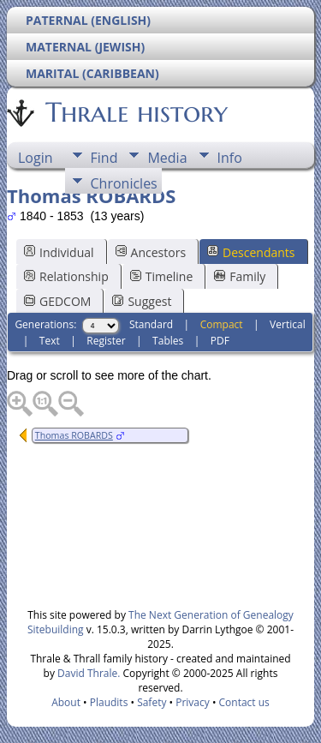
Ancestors (151, 252)
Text (49, 340)
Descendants (250, 252)
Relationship (66, 276)
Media (167, 157)
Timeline (161, 276)
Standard (151, 324)
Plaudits (109, 702)
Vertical (288, 324)
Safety (151, 702)
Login (35, 157)
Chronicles (124, 183)
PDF (220, 340)
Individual (59, 252)
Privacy (192, 702)
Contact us (244, 702)
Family (239, 276)
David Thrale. (87, 673)
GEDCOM (57, 301)
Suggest (141, 301)
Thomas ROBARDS (74, 435)
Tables (167, 340)
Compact (221, 324)
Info (229, 157)
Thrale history (135, 112)
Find (104, 157)
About (65, 702)
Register (105, 340)
